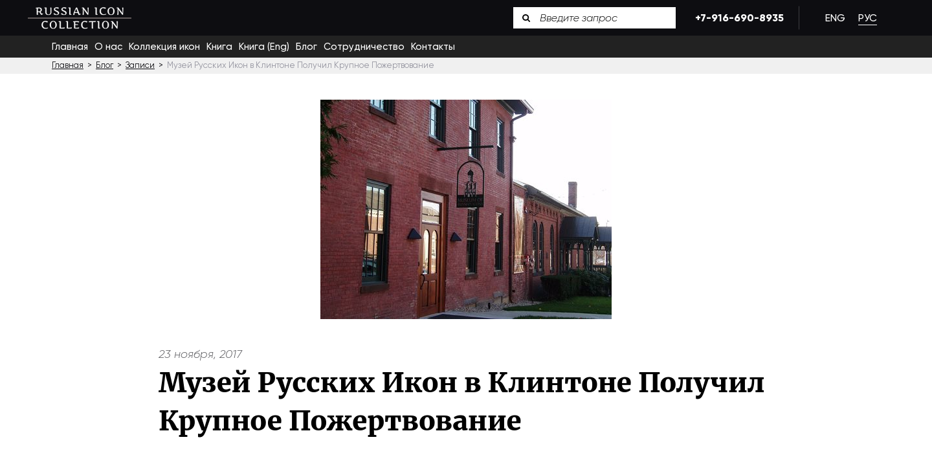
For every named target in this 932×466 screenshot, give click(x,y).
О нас (108, 46)
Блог (306, 46)
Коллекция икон (164, 46)
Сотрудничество (364, 46)
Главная (70, 46)
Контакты (433, 46)
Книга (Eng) (264, 46)
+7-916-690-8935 (737, 18)
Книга (219, 46)
